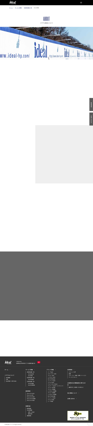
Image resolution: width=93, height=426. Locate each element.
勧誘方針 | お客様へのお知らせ (76, 387)
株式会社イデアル (12, 2)
